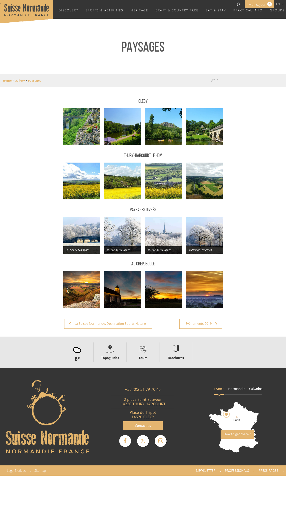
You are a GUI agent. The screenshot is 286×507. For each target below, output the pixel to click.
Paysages (271, 491)
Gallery (272, 481)
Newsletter (205, 470)
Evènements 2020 (207, 502)
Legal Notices (16, 470)
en (278, 4)
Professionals (237, 470)
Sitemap (40, 470)
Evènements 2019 (170, 502)
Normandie (236, 389)
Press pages (268, 470)
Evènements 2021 (244, 502)
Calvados (256, 389)
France (219, 389)
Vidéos (273, 502)
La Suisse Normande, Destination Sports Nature (212, 491)
